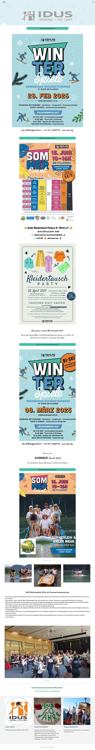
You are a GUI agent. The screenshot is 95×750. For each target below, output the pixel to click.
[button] (93, 2)
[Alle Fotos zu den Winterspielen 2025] (47, 345)
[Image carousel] (47, 517)
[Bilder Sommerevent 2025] (47, 138)
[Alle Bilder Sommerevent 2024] (47, 470)
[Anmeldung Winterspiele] (47, 28)
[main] (47, 233)
